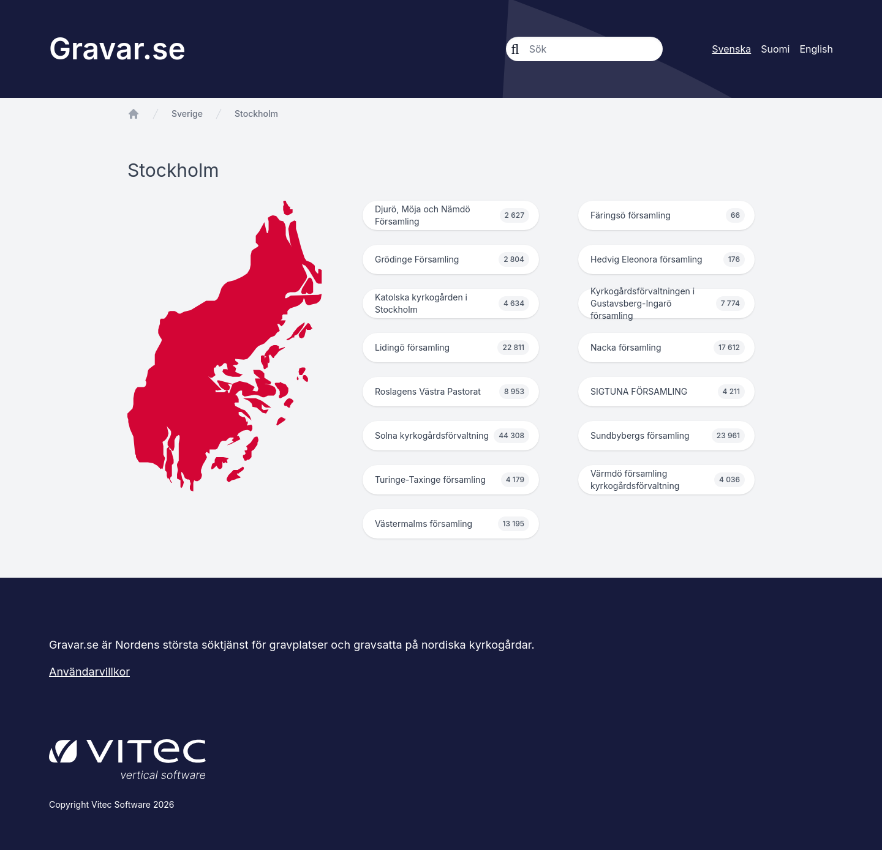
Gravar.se (117, 49)
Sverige (187, 113)
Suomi (775, 49)
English (816, 49)
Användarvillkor (89, 671)
